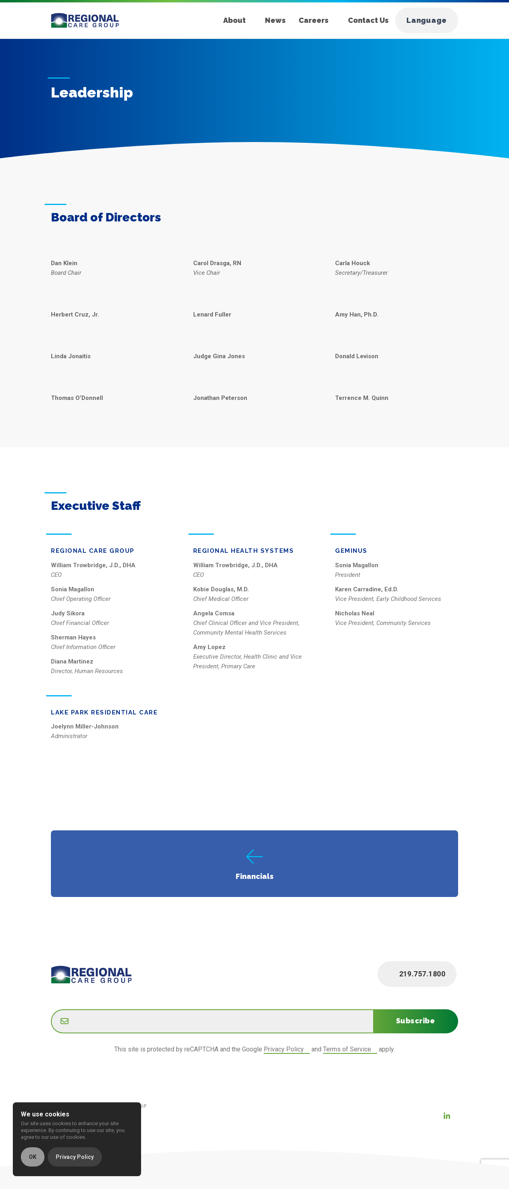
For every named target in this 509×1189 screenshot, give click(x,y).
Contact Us (368, 20)
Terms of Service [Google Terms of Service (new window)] (347, 1049)
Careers (314, 20)
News (275, 20)
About (234, 20)
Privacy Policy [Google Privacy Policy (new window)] (284, 1049)
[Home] (91, 20)
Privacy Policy (75, 1157)
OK (32, 1157)
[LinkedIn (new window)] (446, 1116)
